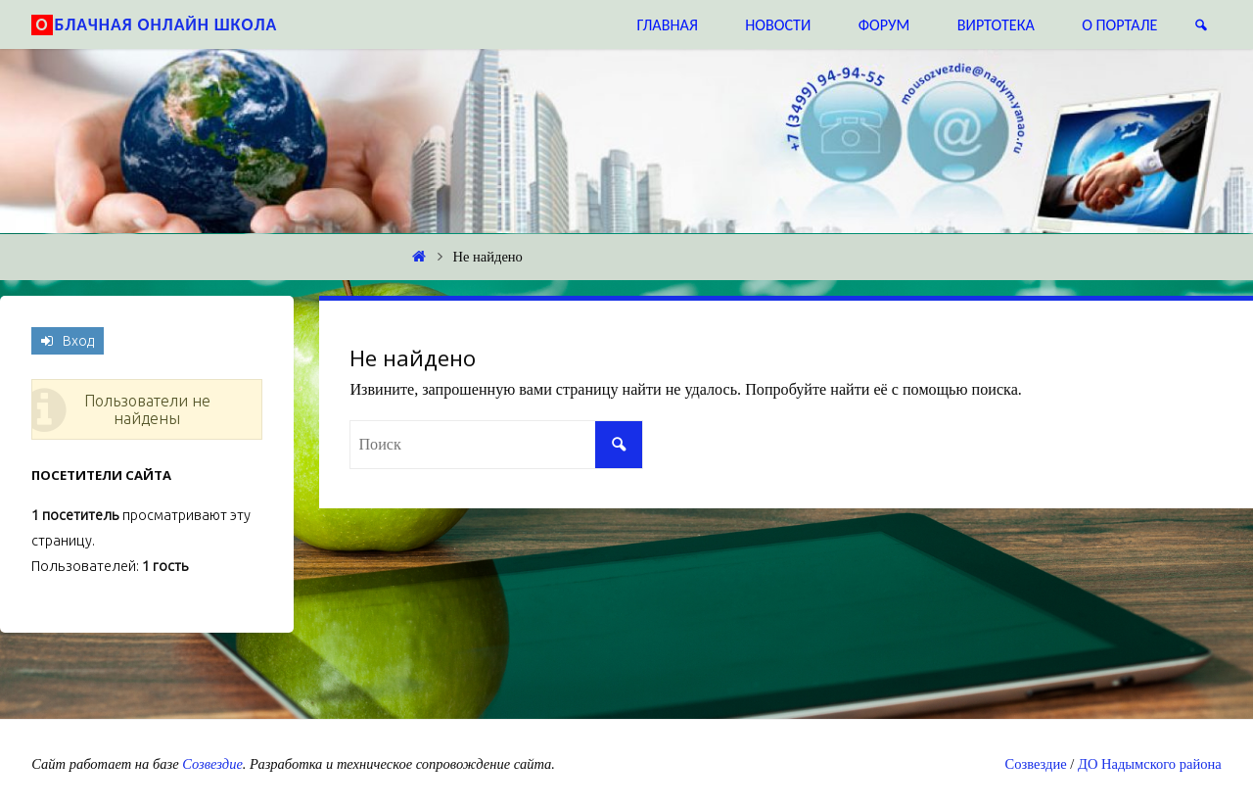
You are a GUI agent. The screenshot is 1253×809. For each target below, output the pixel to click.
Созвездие (212, 764)
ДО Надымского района (1150, 764)
